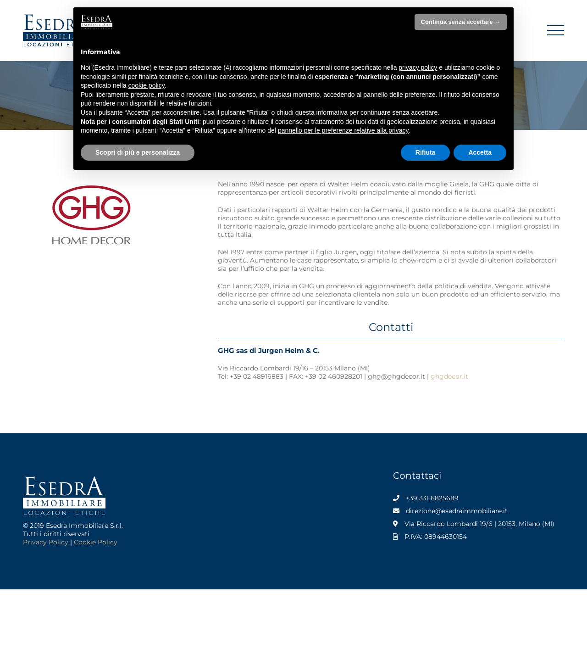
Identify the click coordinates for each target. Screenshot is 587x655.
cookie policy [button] (146, 85)
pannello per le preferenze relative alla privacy (343, 130)
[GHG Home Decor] (92, 183)
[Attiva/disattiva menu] (555, 30)
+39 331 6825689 (432, 498)
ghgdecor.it (449, 376)
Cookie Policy (95, 542)
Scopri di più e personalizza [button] (137, 152)
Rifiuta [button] (425, 152)
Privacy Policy (45, 542)
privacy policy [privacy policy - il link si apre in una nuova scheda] (418, 67)
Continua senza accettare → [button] (460, 21)
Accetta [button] (480, 152)
